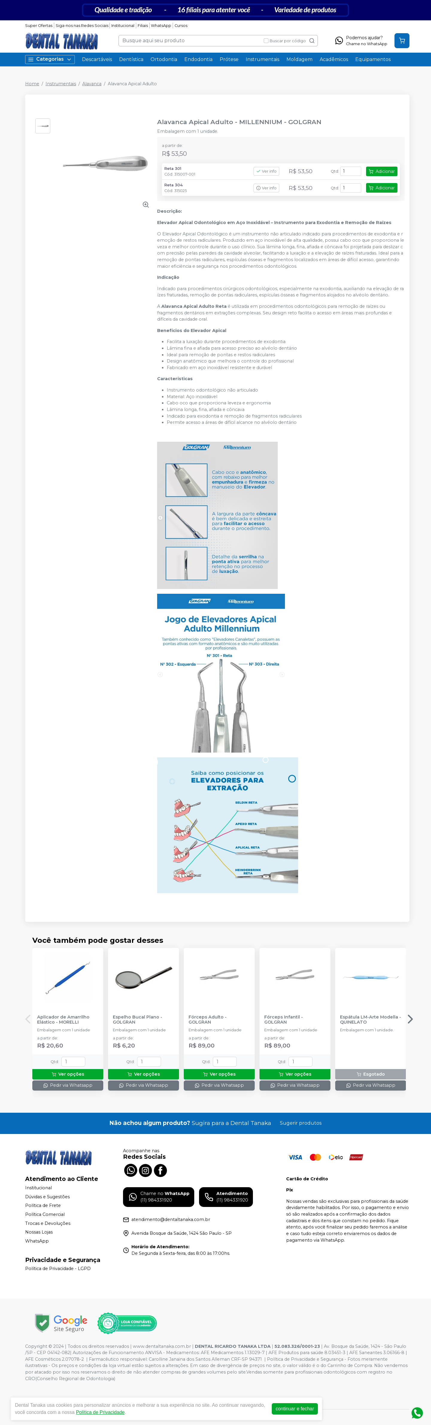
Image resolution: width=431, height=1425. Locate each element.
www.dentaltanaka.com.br (162, 1346)
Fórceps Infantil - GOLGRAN (283, 1020)
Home (32, 83)
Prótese (229, 59)
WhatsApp (161, 25)
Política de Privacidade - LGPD (58, 1269)
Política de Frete (43, 1205)
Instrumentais (262, 59)
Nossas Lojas (39, 1232)
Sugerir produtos (300, 1123)
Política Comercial (45, 1214)
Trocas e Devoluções (47, 1223)
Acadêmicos (334, 59)
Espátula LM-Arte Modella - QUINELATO (370, 1020)
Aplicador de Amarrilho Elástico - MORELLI (63, 1020)
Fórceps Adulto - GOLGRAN (208, 1020)
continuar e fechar (295, 1408)
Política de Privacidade (100, 1412)
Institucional (122, 25)
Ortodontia (164, 59)
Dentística (131, 59)
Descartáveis (97, 59)
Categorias (50, 59)
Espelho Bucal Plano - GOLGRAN (137, 1020)
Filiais (143, 25)
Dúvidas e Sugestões (47, 1196)
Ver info (266, 171)
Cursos (180, 25)
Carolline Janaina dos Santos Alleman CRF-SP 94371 (205, 1359)
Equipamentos (373, 59)
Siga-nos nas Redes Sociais (82, 25)
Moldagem (299, 59)
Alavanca (91, 83)
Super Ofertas (38, 25)
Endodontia (198, 59)
